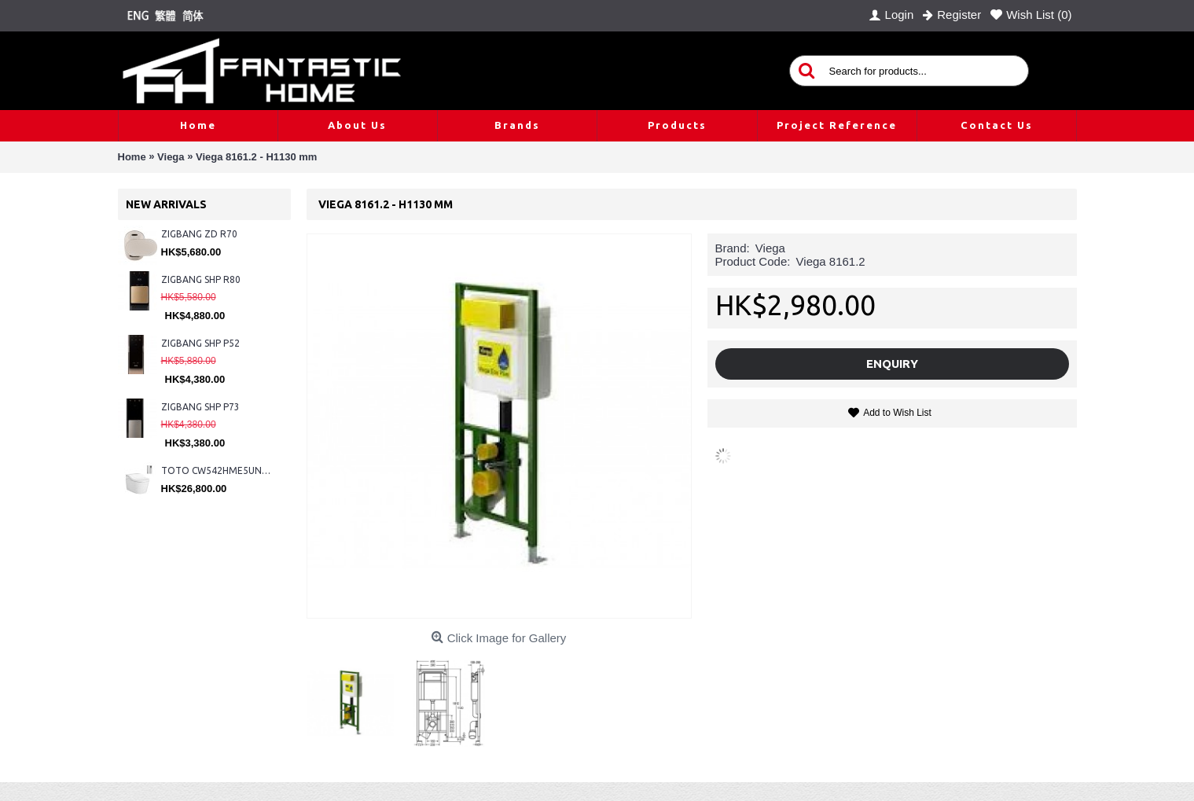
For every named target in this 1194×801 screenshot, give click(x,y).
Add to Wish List (897, 412)
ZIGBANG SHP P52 (200, 343)
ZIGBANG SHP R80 (201, 279)
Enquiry (892, 363)
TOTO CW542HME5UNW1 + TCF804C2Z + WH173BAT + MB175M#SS (218, 470)
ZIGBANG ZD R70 (199, 234)
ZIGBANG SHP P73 (200, 407)
